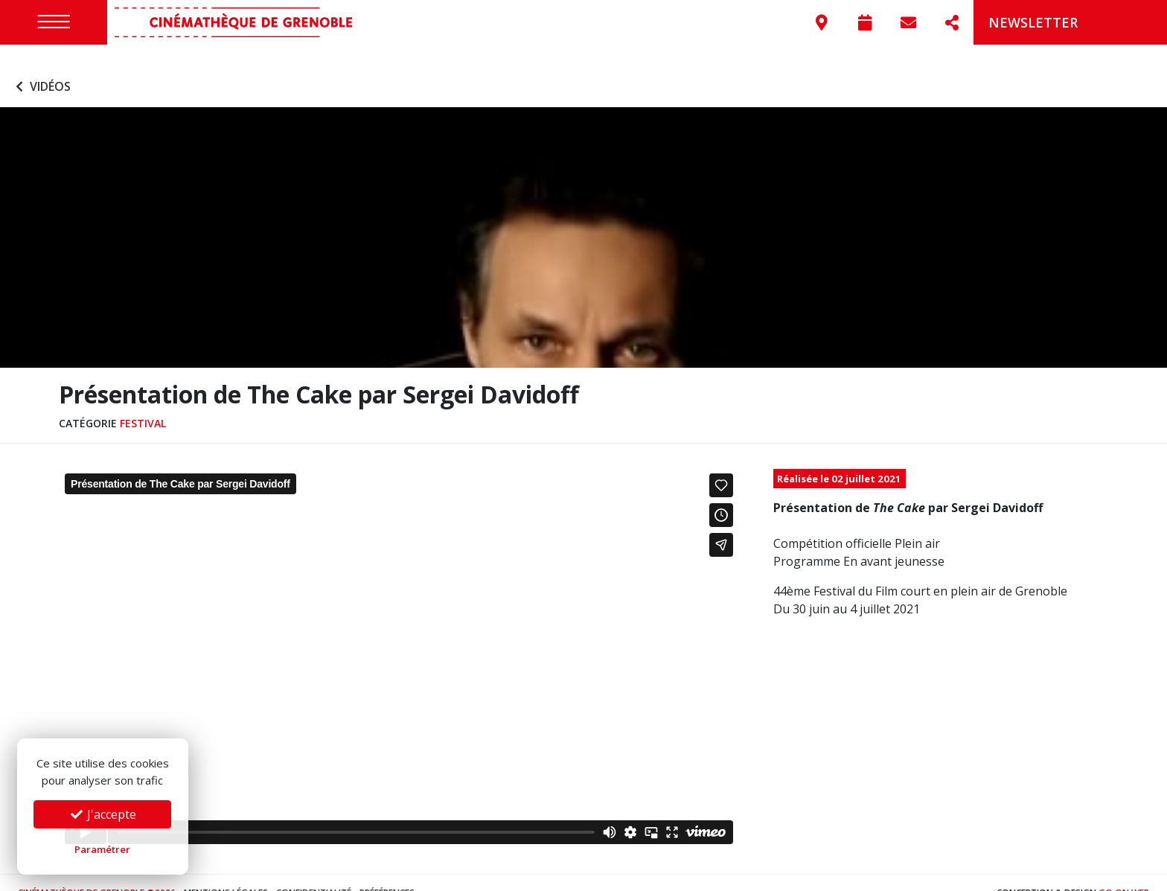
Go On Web (1124, 872)
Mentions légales (226, 872)
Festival (143, 402)
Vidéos (41, 65)
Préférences (387, 872)
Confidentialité (313, 872)
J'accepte (102, 814)
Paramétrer (102, 849)
